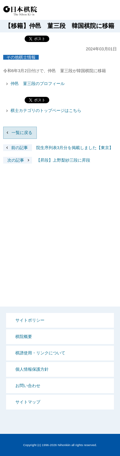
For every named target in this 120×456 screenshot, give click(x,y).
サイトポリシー (29, 320)
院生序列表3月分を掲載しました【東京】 (58, 147)
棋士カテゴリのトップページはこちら (46, 110)
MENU (110, 10)
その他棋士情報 (21, 57)
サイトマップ (27, 402)
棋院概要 (23, 336)
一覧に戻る (22, 132)
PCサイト (70, 10)
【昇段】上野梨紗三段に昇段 (46, 160)
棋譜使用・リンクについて (40, 352)
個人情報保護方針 (32, 369)
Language (94, 10)
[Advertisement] (60, 240)
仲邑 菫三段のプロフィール (38, 83)
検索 (82, 10)
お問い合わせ (27, 385)
